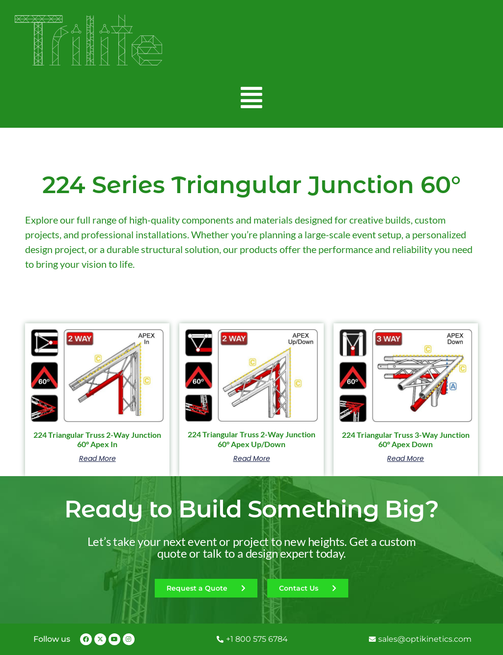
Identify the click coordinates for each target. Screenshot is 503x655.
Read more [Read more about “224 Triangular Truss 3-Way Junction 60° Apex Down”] (405, 458)
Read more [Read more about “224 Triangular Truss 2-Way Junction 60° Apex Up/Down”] (251, 458)
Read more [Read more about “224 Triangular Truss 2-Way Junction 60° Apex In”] (97, 458)
